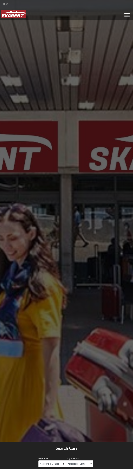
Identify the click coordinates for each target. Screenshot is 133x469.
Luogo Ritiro (43, 458)
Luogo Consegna (73, 458)
